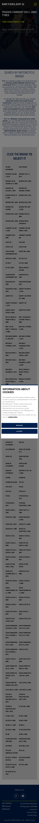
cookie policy (12, 417)
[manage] (19, 425)
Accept (19, 431)
